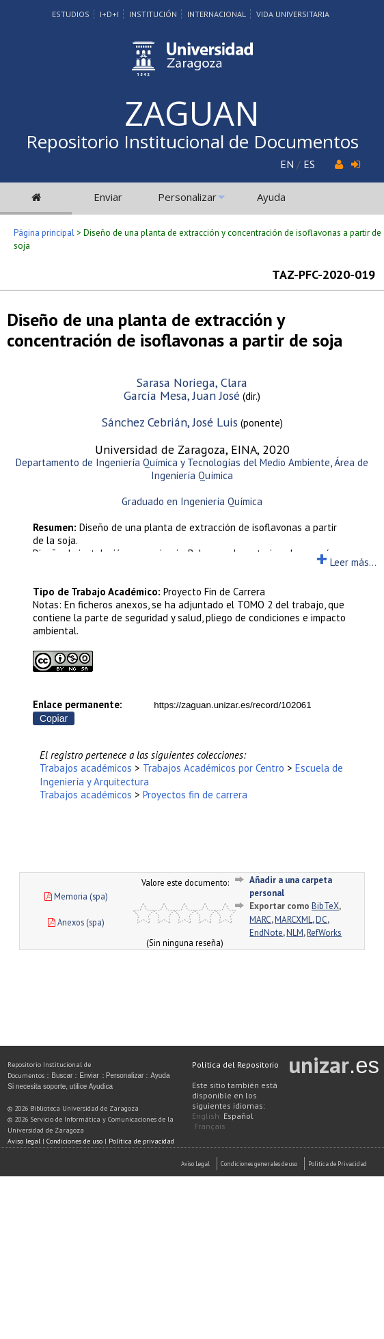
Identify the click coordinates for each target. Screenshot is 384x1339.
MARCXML (293, 919)
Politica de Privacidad (337, 1163)
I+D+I (109, 14)
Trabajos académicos (86, 767)
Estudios (71, 14)
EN (287, 164)
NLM (294, 932)
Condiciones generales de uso (259, 1163)
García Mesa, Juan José (182, 395)
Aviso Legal (195, 1163)
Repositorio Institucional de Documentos (192, 141)
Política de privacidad (141, 1141)
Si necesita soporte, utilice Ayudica (60, 1086)
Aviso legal (24, 1141)
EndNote (266, 932)
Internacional (216, 14)
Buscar (61, 1075)
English (205, 1116)
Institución (153, 14)
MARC (260, 919)
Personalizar (187, 197)
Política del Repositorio (235, 1064)
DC (321, 919)
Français (209, 1126)
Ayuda (271, 197)
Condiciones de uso (74, 1141)
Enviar (108, 197)
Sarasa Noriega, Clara (192, 382)
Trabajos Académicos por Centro (213, 767)
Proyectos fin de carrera (195, 794)
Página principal (44, 233)
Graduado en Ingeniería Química (192, 501)
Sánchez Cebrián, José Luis (170, 422)
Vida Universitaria (292, 14)
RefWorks (324, 932)
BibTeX (325, 906)
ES (309, 164)
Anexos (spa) (76, 922)
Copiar (54, 718)
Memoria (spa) (76, 896)
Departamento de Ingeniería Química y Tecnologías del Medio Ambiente (173, 462)
